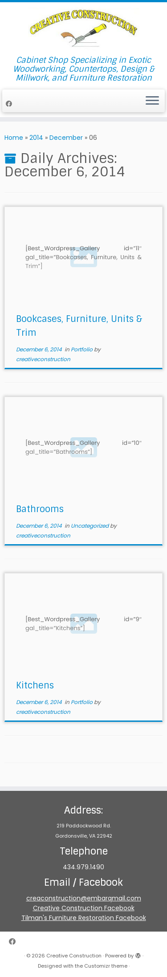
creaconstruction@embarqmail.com (83, 898)
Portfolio (82, 349)
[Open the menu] (152, 101)
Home (13, 137)
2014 (36, 137)
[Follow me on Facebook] (10, 103)
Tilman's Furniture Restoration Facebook (83, 917)
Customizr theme (105, 965)
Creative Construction (74, 955)
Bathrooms (40, 509)
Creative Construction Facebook (83, 908)
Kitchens (35, 685)
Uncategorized (90, 525)
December (66, 137)
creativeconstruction (43, 359)
